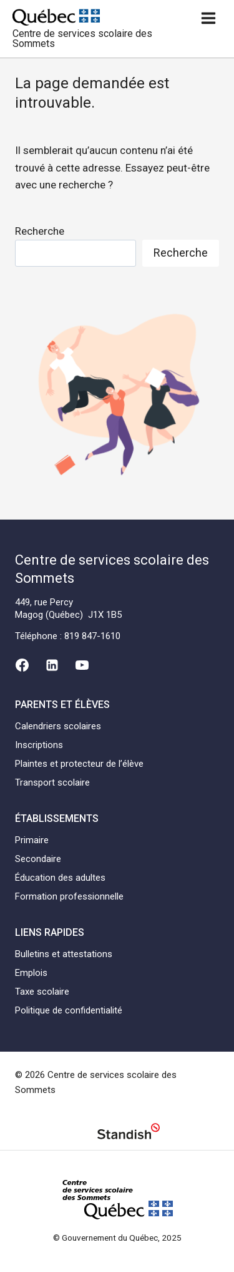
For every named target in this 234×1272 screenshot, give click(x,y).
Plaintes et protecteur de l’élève (79, 763)
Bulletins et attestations (63, 954)
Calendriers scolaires (58, 726)
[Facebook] (22, 665)
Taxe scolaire (42, 991)
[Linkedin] (52, 665)
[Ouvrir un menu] (208, 17)
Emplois (31, 972)
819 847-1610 (92, 636)
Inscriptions (39, 745)
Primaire (32, 840)
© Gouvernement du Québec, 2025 (117, 1238)
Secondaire (38, 858)
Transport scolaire (52, 782)
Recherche (39, 231)
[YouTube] (82, 665)
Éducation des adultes (60, 877)
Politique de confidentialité (68, 1010)
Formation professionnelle (69, 896)
